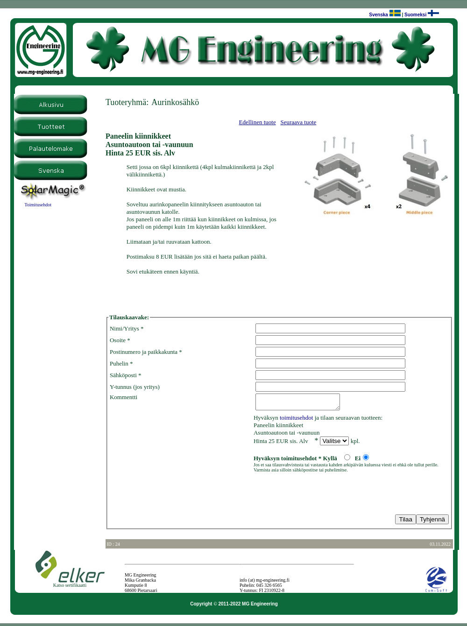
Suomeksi (415, 14)
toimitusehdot (296, 420)
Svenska (378, 14)
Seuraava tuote (298, 122)
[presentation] (181, 495)
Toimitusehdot (37, 204)
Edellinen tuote (257, 122)
